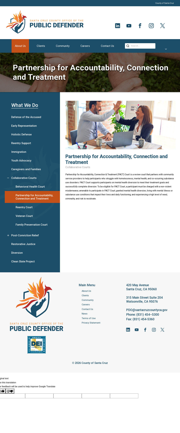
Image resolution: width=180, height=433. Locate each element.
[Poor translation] (10, 391)
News (84, 313)
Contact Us (87, 309)
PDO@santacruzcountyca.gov (146, 310)
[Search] (142, 46)
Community (88, 300)
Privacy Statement (91, 322)
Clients (85, 295)
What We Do (24, 105)
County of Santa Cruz (164, 3)
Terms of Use (89, 318)
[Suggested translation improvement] (39, 395)
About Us (86, 291)
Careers (86, 304)
